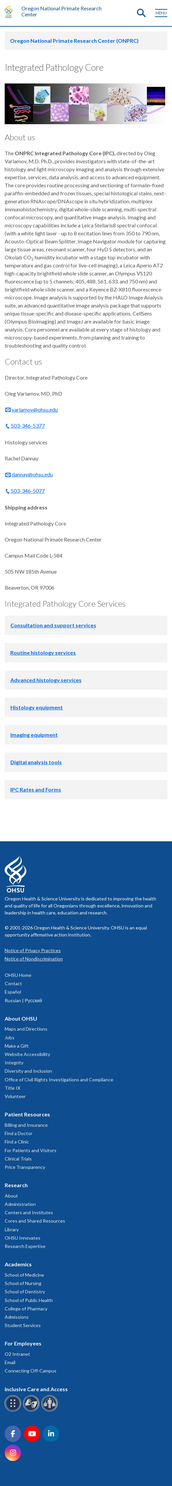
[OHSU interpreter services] (50, 1410)
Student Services (23, 1325)
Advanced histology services (45, 680)
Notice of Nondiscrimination (34, 959)
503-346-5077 (28, 490)
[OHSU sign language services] (32, 1410)
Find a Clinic (17, 1141)
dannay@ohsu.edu (32, 474)
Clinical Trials (18, 1158)
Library (12, 1229)
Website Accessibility (27, 1054)
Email (10, 1362)
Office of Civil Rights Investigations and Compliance (59, 1079)
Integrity (14, 1062)
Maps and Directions (26, 1029)
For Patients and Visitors (30, 1150)
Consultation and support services (53, 625)
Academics (18, 1264)
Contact (13, 983)
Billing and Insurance (26, 1125)
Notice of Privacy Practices (33, 950)
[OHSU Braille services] (14, 1410)
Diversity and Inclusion (28, 1071)
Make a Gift (17, 1046)
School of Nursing (23, 1283)
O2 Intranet (17, 1354)
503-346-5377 (28, 425)
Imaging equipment (34, 734)
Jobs (9, 1037)
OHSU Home (18, 975)
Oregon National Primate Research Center (61, 11)
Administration (20, 1204)
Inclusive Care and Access (36, 1389)
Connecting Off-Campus (30, 1370)
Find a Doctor (18, 1133)
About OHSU (21, 1018)
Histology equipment (36, 707)
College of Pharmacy (26, 1308)
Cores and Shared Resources (35, 1221)
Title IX (12, 1088)
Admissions (17, 1317)
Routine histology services (43, 652)
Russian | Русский (23, 1000)
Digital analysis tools (36, 762)
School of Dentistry (25, 1291)
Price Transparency (25, 1167)
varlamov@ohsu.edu (35, 409)
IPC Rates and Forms (35, 789)
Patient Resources (27, 1114)
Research (16, 1185)
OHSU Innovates (22, 1238)
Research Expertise (25, 1246)
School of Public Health (29, 1300)
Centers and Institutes (29, 1212)
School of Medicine (24, 1275)
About (11, 1196)
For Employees (23, 1343)
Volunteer (15, 1096)
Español (13, 992)
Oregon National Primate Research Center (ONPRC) (74, 40)
